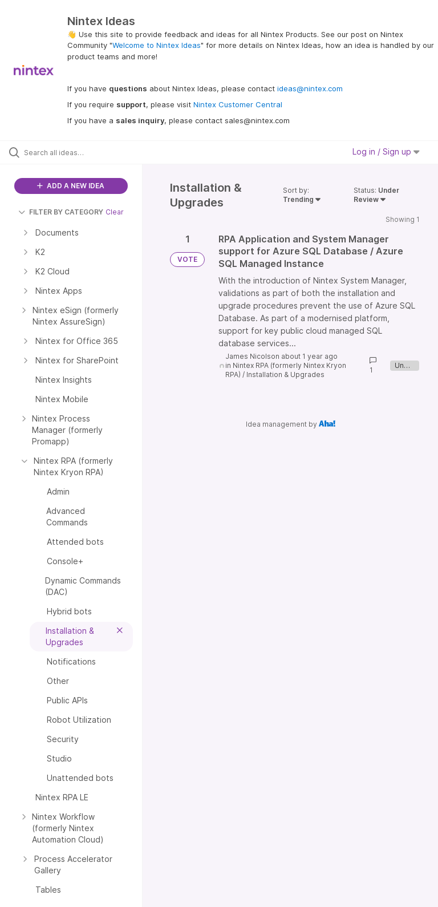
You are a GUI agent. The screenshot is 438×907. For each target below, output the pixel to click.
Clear (115, 212)
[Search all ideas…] (77, 152)
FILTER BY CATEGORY (60, 212)
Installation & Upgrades (285, 374)
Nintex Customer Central (237, 104)
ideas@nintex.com (310, 88)
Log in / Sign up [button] (386, 151)
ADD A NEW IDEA (70, 185)
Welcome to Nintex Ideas (156, 45)
